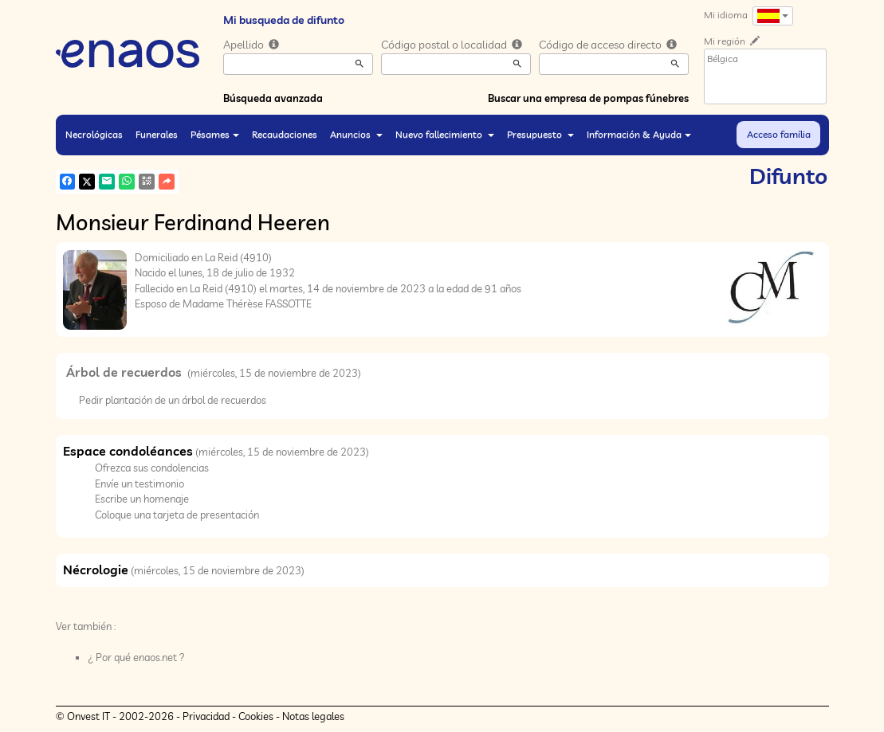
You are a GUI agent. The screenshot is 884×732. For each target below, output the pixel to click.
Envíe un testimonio (139, 483)
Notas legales (313, 716)
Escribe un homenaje (142, 498)
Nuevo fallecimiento (444, 134)
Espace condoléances (128, 451)
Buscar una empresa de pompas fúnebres (588, 98)
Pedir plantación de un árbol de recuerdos (172, 399)
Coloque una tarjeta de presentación (177, 514)
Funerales (157, 134)
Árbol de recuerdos (125, 372)
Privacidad (206, 716)
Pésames (215, 134)
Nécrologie (95, 569)
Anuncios (356, 134)
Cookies (255, 716)
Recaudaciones (284, 134)
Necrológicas (94, 134)
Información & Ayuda (639, 134)
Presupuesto (540, 134)
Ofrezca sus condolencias (152, 467)
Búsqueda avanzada (273, 98)
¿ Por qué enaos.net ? (136, 657)
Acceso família (779, 134)
